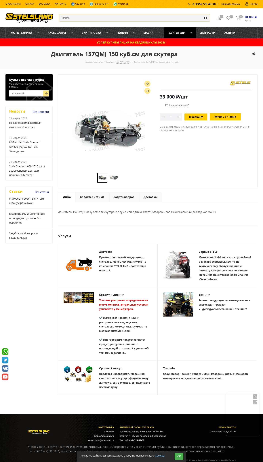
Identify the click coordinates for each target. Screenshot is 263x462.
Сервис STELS (208, 251)
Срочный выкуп (110, 368)
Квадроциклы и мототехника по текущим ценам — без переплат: (27, 218)
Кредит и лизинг (111, 294)
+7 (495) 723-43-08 (134, 440)
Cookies (159, 455)
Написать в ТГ (99, 4)
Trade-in (169, 368)
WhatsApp (120, 4)
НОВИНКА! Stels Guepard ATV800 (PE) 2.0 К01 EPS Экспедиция (25, 147)
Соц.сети (78, 4)
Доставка (105, 251)
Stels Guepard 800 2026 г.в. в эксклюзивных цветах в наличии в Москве (27, 170)
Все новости (41, 111)
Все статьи (42, 192)
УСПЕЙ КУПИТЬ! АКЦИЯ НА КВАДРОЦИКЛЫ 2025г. (131, 42)
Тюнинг (204, 294)
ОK (179, 456)
